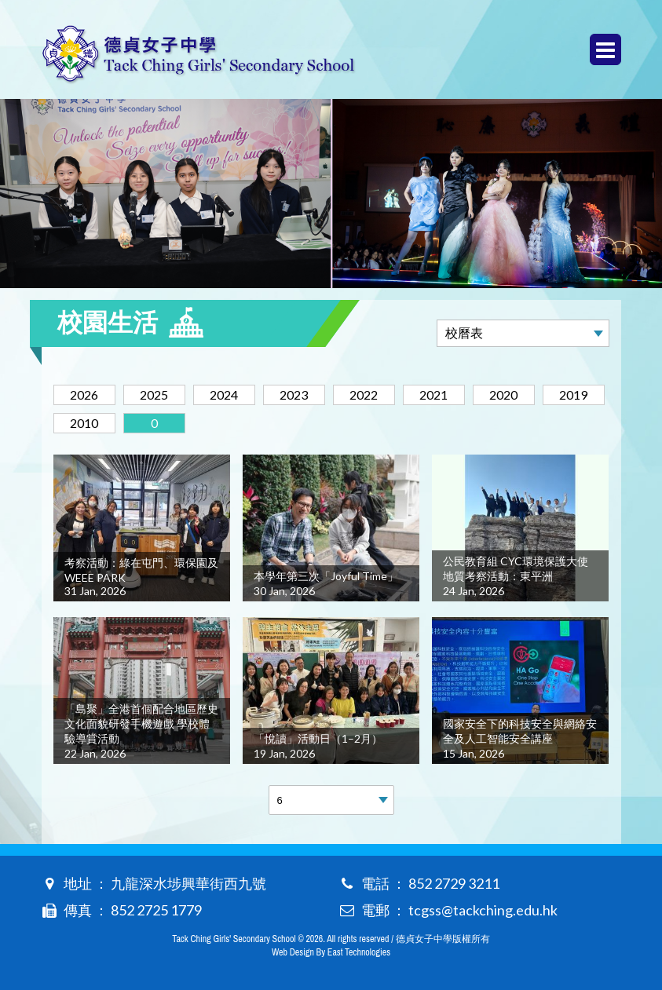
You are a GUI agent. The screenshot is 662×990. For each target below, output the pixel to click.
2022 (363, 394)
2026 (84, 394)
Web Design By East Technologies (331, 952)
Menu (605, 50)
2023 (294, 394)
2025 (154, 394)
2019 (573, 394)
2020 (503, 394)
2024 (224, 394)
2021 (433, 394)
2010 (84, 422)
